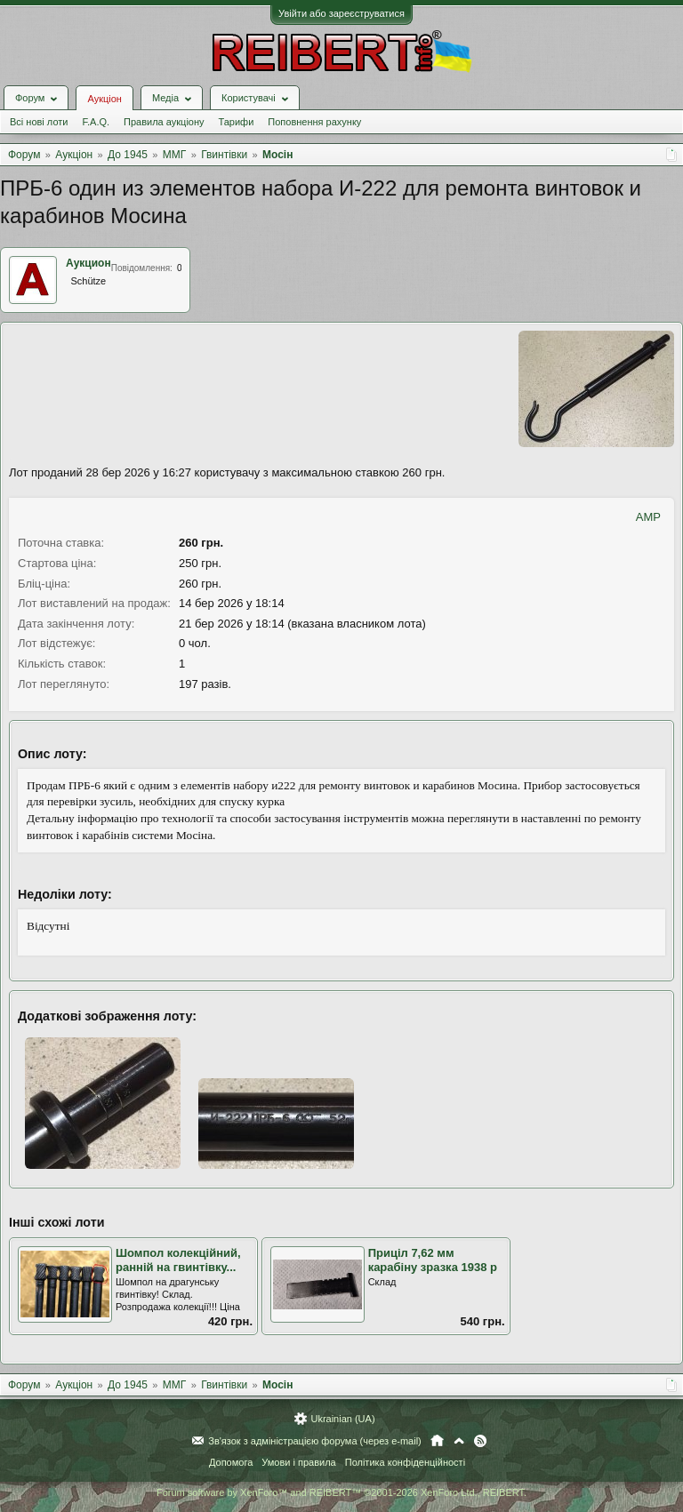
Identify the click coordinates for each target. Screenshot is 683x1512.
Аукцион (88, 263)
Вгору (459, 1441)
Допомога (231, 1462)
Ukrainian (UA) (342, 1418)
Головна (437, 1441)
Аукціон (104, 98)
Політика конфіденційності (405, 1462)
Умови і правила (298, 1462)
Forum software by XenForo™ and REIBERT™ (341, 1492)
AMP (648, 517)
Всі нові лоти (39, 121)
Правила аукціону (164, 121)
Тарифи (236, 121)
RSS (480, 1441)
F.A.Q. (95, 121)
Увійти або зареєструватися (341, 13)
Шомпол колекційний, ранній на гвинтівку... (178, 1260)
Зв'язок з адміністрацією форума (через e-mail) (315, 1441)
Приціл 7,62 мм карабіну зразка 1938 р (432, 1260)
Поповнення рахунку (314, 121)
